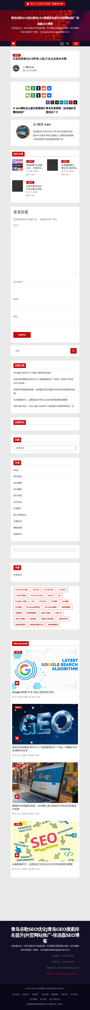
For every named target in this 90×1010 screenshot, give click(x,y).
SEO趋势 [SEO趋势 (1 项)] (18, 607)
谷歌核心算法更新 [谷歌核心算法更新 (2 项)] (47, 619)
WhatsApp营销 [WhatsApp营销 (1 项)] (50, 607)
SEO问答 (17, 495)
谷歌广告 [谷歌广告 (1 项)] (58, 613)
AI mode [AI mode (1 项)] (36, 590)
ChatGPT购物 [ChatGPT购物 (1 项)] (20, 595)
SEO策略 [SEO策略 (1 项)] (65, 601)
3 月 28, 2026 (21, 697)
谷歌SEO (17, 534)
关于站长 (17, 502)
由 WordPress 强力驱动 (35, 988)
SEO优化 (17, 476)
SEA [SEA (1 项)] (59, 595)
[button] (68, 43)
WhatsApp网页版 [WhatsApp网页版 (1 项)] (33, 607)
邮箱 (16, 299)
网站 (15, 316)
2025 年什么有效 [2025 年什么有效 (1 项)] (21, 590)
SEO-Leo (29, 67)
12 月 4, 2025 (21, 869)
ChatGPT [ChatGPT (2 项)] (62, 590)
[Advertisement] (45, 900)
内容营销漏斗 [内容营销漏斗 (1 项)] (66, 607)
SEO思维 (17, 482)
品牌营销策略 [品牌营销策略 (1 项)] (31, 613)
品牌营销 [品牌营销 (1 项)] (18, 613)
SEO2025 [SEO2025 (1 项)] (42, 601)
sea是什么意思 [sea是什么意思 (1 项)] (21, 601)
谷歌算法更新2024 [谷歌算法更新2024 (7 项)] (36, 624)
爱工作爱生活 (19, 514)
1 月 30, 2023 (32, 171)
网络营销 (17, 527)
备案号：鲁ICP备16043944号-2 (62, 973)
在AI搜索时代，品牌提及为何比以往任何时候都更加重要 (40, 399)
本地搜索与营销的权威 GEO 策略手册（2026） (45, 1004)
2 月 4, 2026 (21, 755)
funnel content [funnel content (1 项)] (36, 595)
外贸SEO (17, 574)
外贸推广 (17, 508)
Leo (63, 988)
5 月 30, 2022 (67, 171)
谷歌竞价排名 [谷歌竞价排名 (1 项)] (63, 619)
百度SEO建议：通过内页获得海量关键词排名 (68, 168)
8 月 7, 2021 (31, 192)
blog (15, 470)
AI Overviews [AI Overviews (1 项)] (49, 590)
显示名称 (18, 281)
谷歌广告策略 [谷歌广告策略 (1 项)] (20, 619)
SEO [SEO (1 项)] (32, 601)
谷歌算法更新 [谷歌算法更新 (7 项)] (20, 624)
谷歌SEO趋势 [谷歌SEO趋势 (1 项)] (45, 613)
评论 (16, 225)
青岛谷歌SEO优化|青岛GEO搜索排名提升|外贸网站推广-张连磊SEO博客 (45, 935)
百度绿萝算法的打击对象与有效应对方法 (33, 189)
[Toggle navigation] (62, 43)
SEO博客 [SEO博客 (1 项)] (54, 601)
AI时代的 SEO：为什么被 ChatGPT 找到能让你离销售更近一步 (43, 406)
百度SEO (16, 55)
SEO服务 (17, 489)
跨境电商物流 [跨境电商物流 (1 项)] (53, 624)
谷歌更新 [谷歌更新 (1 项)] (33, 619)
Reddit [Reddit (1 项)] (50, 595)
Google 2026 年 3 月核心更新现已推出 (32, 372)
